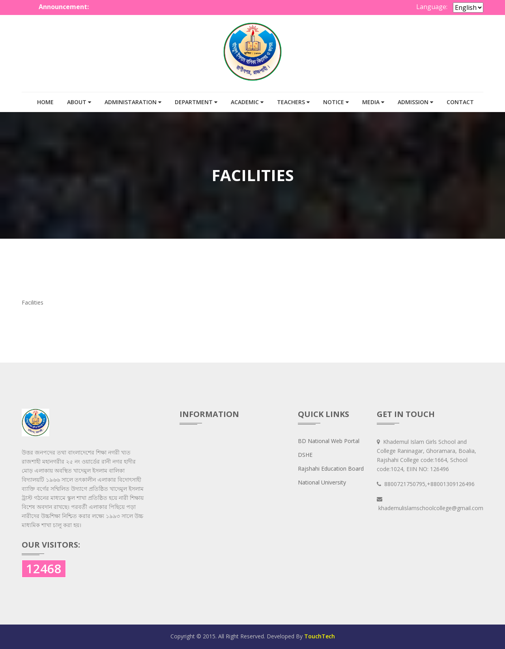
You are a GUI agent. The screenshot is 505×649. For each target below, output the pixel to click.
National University (322, 482)
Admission (415, 102)
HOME (45, 102)
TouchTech (319, 636)
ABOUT (79, 102)
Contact (460, 102)
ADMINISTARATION (133, 102)
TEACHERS (293, 102)
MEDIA (373, 102)
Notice (336, 102)
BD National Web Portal (328, 441)
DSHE (305, 454)
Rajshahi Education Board (331, 468)
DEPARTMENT (196, 102)
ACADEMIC (247, 102)
